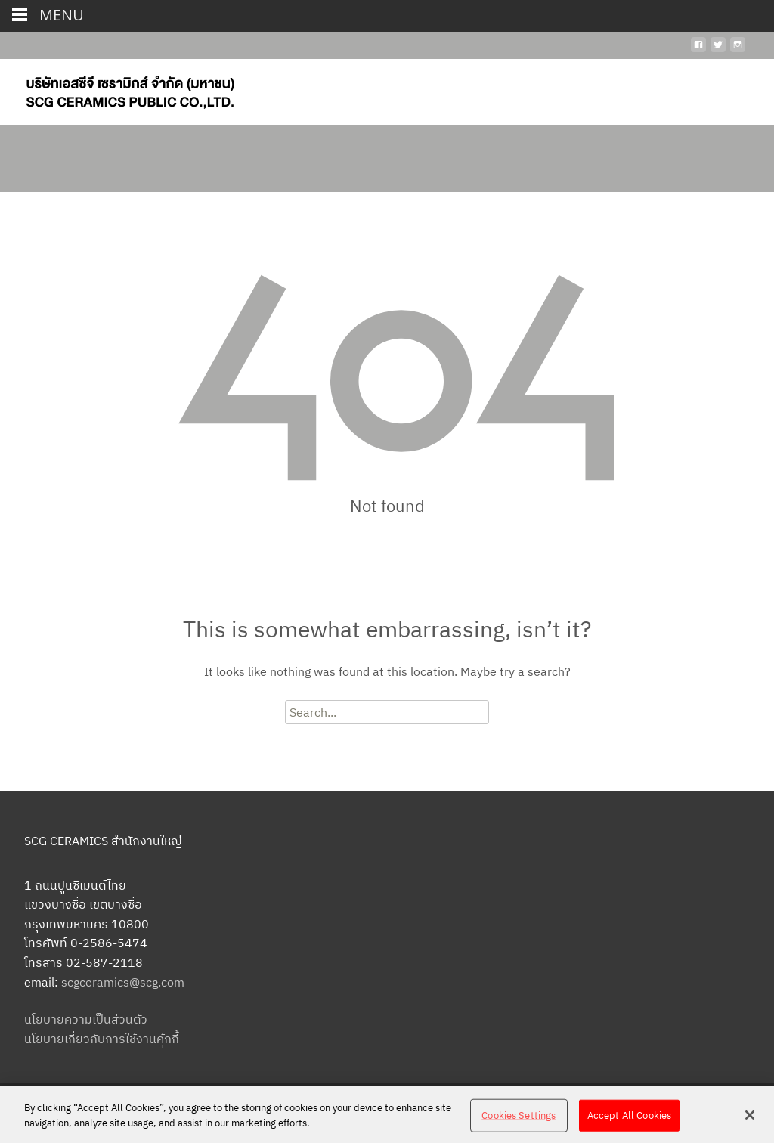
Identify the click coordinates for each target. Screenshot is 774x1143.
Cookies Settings (518, 1119)
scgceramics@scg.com (122, 982)
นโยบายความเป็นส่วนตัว (85, 1019)
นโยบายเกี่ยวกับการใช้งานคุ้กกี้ (101, 1038)
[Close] (749, 1119)
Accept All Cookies (629, 1119)
